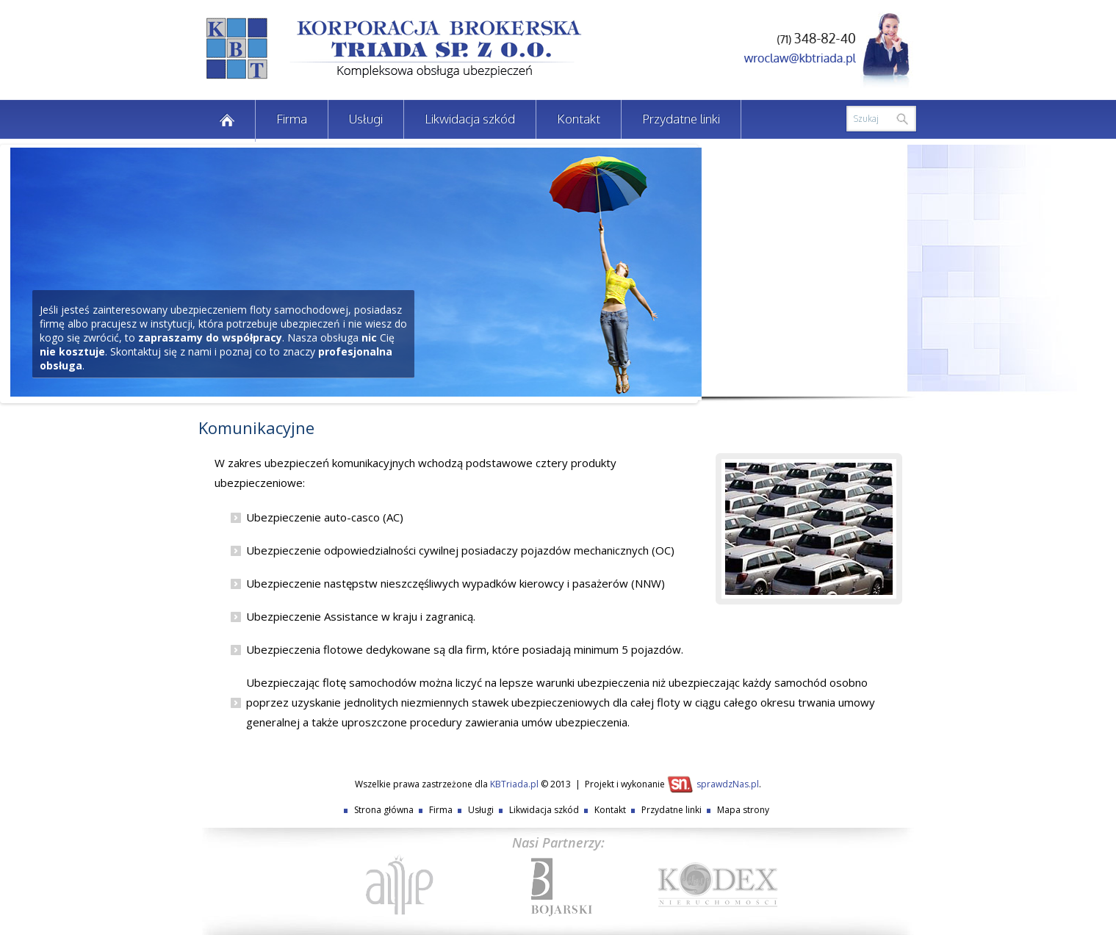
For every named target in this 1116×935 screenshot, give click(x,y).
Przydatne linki (681, 118)
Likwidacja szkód (470, 118)
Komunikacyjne (256, 427)
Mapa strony (743, 810)
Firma (291, 118)
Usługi (366, 118)
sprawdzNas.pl (727, 784)
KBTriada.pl (514, 784)
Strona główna (384, 810)
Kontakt (578, 118)
